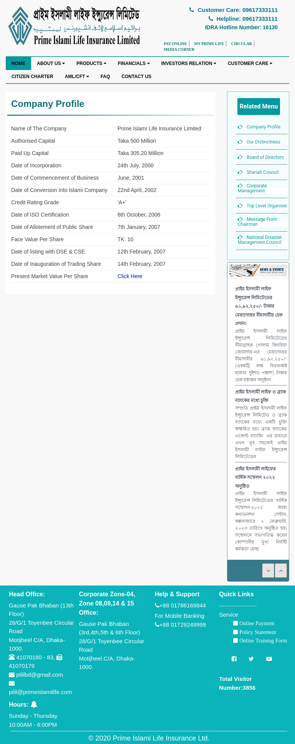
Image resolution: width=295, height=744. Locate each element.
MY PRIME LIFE (209, 44)
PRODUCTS (91, 63)
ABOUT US (51, 63)
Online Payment (256, 623)
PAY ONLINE (175, 44)
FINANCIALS (134, 63)
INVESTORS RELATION (188, 63)
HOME (18, 63)
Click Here (130, 276)
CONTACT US (136, 76)
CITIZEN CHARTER (32, 76)
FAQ (105, 76)
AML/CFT (77, 76)
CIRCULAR (241, 44)
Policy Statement (257, 632)
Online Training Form (262, 640)
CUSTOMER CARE (250, 63)
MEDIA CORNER (179, 49)
